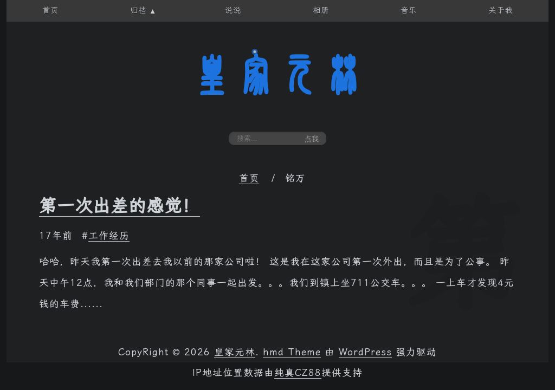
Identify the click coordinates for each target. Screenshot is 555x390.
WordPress (365, 352)
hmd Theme (292, 352)
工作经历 (109, 235)
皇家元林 (277, 75)
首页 (249, 178)
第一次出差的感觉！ (119, 206)
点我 (312, 139)
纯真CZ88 (297, 372)
